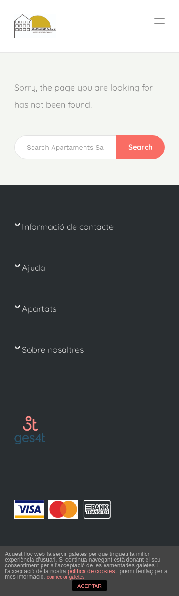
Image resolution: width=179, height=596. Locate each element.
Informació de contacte (68, 226)
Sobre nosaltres (53, 349)
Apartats (39, 308)
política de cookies (92, 571)
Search (140, 147)
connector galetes (65, 577)
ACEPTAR (89, 586)
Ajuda (33, 267)
